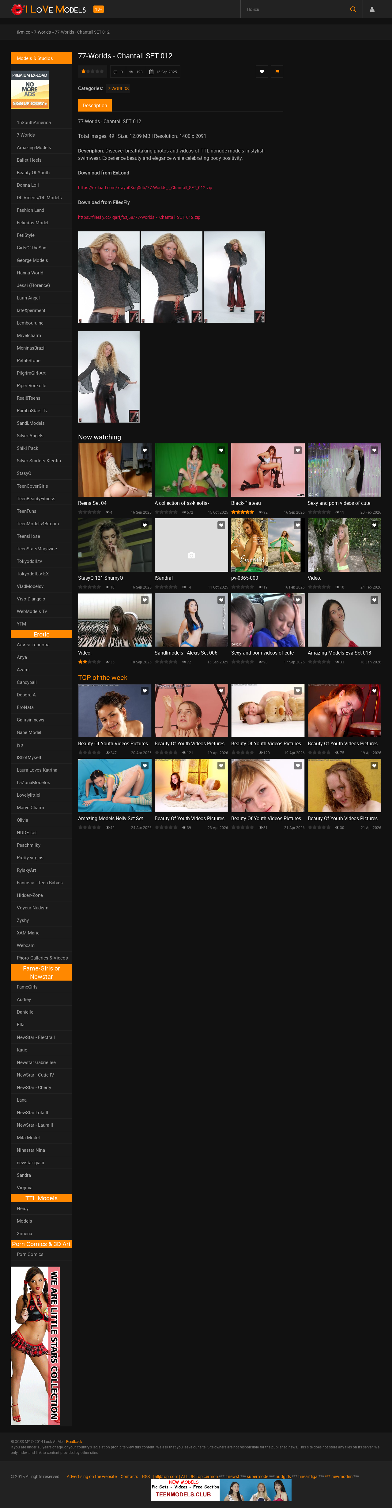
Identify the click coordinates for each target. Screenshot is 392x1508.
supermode (257, 1476)
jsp (20, 745)
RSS (146, 1476)
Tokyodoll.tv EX (33, 574)
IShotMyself (29, 757)
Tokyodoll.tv (29, 561)
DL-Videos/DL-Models (39, 197)
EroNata (25, 707)
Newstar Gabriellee (36, 1062)
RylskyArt (26, 870)
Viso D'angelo (31, 599)
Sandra (24, 1175)
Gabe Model (29, 732)
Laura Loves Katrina (37, 770)
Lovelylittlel (28, 795)
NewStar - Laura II (35, 1125)
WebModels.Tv (32, 611)
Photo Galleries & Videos (42, 958)
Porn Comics (30, 1254)
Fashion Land (30, 210)
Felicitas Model (32, 222)
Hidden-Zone (30, 895)
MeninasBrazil (31, 348)
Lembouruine (30, 323)
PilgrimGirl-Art (31, 373)
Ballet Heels (29, 160)
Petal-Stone (28, 360)
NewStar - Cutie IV (35, 1075)
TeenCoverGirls (32, 486)
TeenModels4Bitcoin (38, 523)
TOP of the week (102, 677)
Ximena (24, 1233)
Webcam (26, 945)
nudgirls (283, 1476)
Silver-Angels (30, 435)
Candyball (27, 682)
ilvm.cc (23, 32)
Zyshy (23, 920)
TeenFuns (26, 511)
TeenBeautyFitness (36, 498)
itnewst (232, 1476)
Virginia (24, 1187)
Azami (23, 669)
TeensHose (28, 536)
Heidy (22, 1208)
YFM (21, 624)
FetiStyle (26, 235)
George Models (32, 260)
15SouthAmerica (34, 122)
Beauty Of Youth (33, 172)
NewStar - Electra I (36, 1037)
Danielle (25, 1012)
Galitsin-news (30, 720)
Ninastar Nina (31, 1150)
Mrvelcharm (29, 335)
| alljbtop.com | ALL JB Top (178, 1476)
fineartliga (308, 1476)
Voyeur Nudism (32, 907)
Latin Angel (28, 298)
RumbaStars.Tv (32, 410)
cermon (211, 1476)
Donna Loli (28, 185)
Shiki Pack (27, 448)
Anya (22, 657)
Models (24, 1221)
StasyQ (24, 473)
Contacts (129, 1476)
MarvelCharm (30, 807)
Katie (22, 1050)
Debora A (26, 695)
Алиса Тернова (33, 644)
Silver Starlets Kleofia (39, 460)
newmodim (341, 1476)
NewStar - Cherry (34, 1087)
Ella (20, 1024)
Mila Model (28, 1137)
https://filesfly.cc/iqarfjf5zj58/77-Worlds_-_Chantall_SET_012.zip (139, 217)
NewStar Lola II (32, 1112)
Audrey (24, 999)
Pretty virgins (30, 857)
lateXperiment (31, 310)
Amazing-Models (34, 147)
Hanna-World (30, 273)
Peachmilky (28, 845)
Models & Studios (35, 58)
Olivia (22, 820)
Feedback (74, 1441)
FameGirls (27, 987)
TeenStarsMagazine (37, 548)
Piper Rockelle (31, 385)
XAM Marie (28, 933)
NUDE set (27, 832)
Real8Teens (28, 398)
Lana (22, 1100)
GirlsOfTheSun (31, 247)
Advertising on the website (92, 1476)
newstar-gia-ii (30, 1162)
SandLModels (31, 423)
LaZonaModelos (33, 782)
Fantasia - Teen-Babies (40, 882)
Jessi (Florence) (33, 285)
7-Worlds (42, 32)
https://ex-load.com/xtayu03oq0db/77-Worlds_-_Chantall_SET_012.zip (145, 187)
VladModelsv (30, 586)
